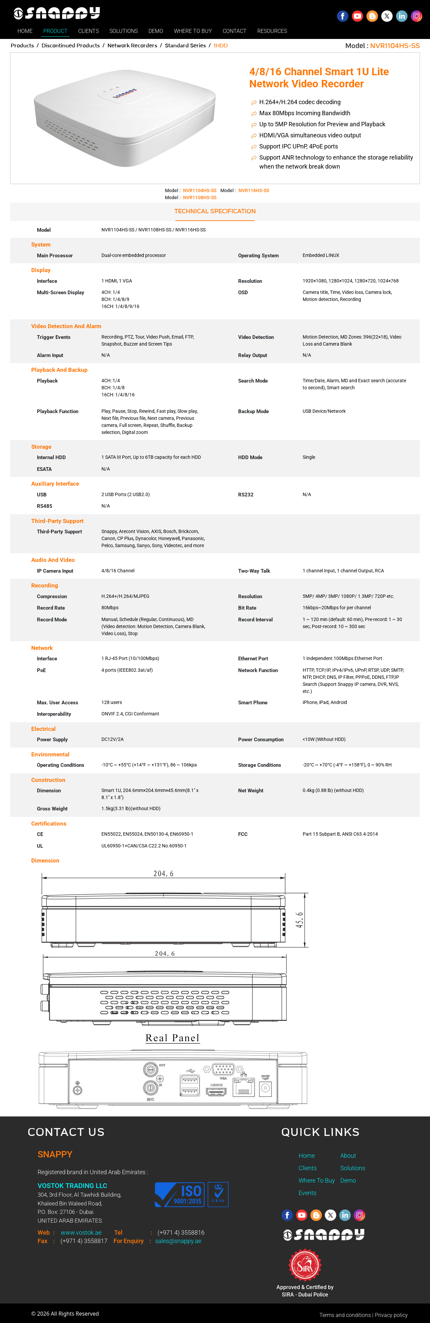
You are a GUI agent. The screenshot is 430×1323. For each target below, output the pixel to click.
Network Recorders (132, 45)
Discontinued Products (71, 45)
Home (307, 1155)
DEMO (155, 31)
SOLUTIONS (124, 31)
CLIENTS (88, 31)
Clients (308, 1168)
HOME (25, 31)
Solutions (352, 1168)
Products (22, 45)
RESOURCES (272, 31)
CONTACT (235, 31)
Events (307, 1192)
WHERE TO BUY (193, 31)
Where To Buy (317, 1180)
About (348, 1155)
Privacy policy (391, 1315)
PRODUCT (55, 31)
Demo (348, 1180)
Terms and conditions (345, 1315)
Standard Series (185, 45)
